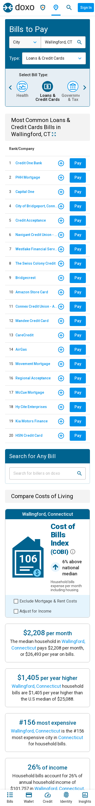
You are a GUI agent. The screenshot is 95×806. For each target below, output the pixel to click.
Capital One (24, 192)
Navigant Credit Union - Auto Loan (36, 235)
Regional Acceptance (33, 378)
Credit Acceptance (30, 220)
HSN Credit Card (29, 435)
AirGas (21, 349)
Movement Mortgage (32, 364)
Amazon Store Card (31, 292)
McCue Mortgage (29, 392)
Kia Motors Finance (31, 421)
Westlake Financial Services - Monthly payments (36, 249)
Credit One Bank (28, 163)
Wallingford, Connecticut (36, 686)
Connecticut (70, 737)
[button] (80, 42)
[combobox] (25, 42)
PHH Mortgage (27, 177)
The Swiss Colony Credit (35, 263)
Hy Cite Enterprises (31, 407)
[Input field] (43, 473)
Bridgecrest (25, 278)
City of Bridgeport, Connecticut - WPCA (36, 206)
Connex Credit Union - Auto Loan (36, 306)
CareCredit (24, 335)
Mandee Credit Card (32, 321)
